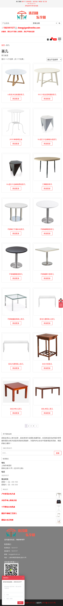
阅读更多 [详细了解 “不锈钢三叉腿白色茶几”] (15, 233)
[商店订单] (54, 59)
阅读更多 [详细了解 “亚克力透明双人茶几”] (15, 368)
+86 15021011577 (31, 3)
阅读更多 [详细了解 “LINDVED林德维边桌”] (15, 143)
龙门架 (45, 1)
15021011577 (9, 27)
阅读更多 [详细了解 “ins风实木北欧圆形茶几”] (15, 98)
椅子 (23, 1)
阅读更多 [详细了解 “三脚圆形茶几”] (47, 188)
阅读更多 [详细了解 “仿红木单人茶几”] (15, 413)
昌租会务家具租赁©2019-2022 (24, 603)
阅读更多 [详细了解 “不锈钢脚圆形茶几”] (47, 233)
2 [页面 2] (28, 426)
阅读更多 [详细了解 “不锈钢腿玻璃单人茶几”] (15, 323)
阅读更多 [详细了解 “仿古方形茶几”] (47, 368)
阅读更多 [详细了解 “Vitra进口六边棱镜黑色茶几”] (15, 188)
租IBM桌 (35, 1)
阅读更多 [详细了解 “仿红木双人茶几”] (47, 413)
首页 (3, 45)
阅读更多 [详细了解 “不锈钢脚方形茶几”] (47, 278)
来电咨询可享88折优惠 (31, 6)
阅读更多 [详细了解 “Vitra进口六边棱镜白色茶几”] (47, 143)
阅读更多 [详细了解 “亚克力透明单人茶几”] (47, 323)
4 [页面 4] (33, 426)
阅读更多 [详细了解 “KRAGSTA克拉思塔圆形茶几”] (47, 98)
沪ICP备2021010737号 (49, 603)
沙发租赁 (28, 1)
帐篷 (40, 1)
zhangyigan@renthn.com (29, 27)
